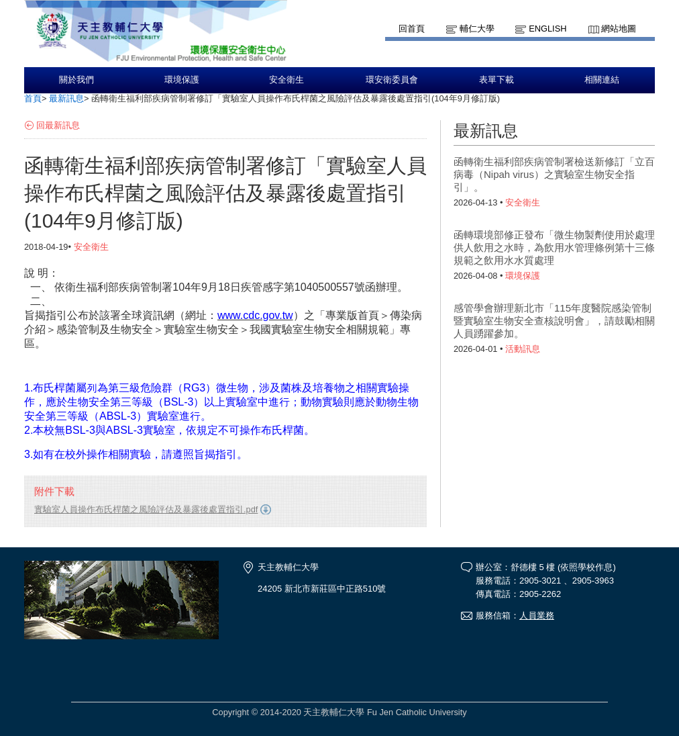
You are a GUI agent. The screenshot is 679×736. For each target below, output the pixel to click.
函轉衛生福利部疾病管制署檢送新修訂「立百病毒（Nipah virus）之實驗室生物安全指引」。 (554, 174)
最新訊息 (66, 98)
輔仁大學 (477, 29)
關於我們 (76, 80)
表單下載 (496, 80)
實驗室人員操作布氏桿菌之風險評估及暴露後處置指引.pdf (146, 509)
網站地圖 (618, 29)
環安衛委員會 (392, 80)
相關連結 (601, 80)
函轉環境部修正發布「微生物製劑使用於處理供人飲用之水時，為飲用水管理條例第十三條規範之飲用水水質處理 (554, 247)
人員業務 (536, 615)
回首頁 (412, 29)
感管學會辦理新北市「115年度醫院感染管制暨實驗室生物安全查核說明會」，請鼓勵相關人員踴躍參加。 (554, 320)
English (547, 29)
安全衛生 (286, 80)
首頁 (33, 98)
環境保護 (181, 80)
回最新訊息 (58, 125)
